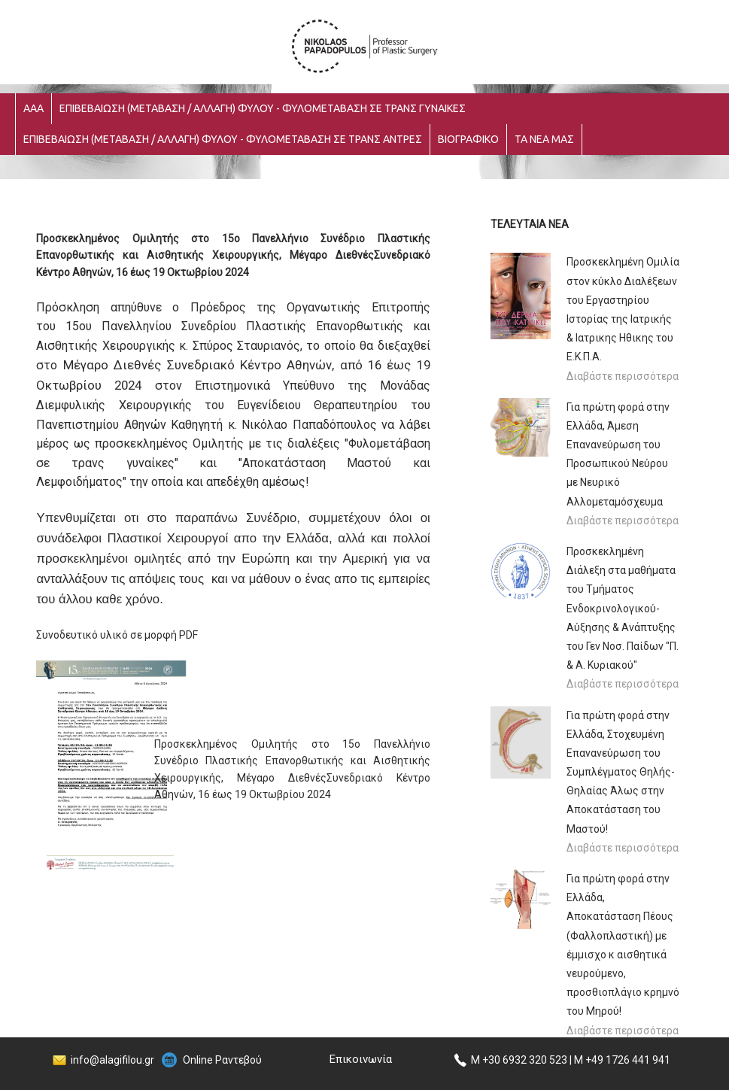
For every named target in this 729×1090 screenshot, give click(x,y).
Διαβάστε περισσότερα (622, 376)
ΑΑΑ (33, 108)
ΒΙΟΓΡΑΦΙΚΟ (468, 139)
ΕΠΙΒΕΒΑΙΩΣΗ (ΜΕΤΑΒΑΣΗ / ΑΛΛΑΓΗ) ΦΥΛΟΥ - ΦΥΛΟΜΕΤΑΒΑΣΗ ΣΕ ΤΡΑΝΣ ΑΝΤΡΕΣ (222, 139)
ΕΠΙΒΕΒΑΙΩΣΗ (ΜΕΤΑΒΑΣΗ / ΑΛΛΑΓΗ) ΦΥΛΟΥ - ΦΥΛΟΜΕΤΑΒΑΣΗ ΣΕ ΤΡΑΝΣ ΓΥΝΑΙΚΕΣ (262, 108)
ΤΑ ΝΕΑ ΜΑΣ (544, 139)
